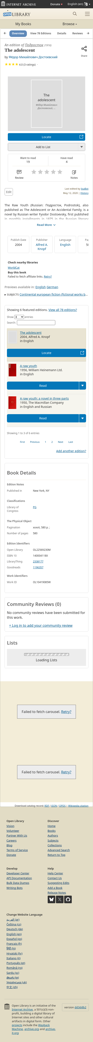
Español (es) (14, 939)
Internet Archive (22, 1009)
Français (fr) (14, 944)
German (52, 287)
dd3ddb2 (80, 1007)
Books (52, 831)
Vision (10, 826)
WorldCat (14, 268)
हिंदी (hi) (11, 948)
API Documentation (19, 878)
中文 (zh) (12, 987)
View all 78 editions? (63, 310)
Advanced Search (59, 850)
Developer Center (18, 873)
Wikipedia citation (78, 805)
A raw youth (28, 366)
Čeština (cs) (14, 924)
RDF (46, 805)
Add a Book (55, 888)
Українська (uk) (17, 982)
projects (17, 1025)
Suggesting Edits (58, 883)
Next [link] (60, 441)
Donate (56, 4)
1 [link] (45, 441)
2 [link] (52, 441)
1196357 (38, 567)
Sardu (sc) (13, 973)
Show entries (20, 317)
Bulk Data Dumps (18, 883)
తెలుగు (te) (13, 977)
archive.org (31, 1029)
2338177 (38, 561)
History (84, 193)
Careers (11, 840)
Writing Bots (15, 888)
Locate (46, 137)
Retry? (48, 276)
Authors (53, 835)
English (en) (14, 934)
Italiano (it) (14, 958)
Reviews (77, 33)
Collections (55, 845)
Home (51, 826)
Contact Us (55, 878)
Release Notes (57, 893)
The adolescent (30, 333)
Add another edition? (71, 451)
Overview (18, 33)
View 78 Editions (40, 33)
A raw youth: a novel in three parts (44, 398)
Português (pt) (16, 963)
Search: (31, 322)
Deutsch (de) (15, 929)
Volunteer (13, 831)
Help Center (55, 873)
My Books (23, 24)
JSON (54, 805)
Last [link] (71, 441)
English (65, 245)
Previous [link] (35, 441)
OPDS (62, 805)
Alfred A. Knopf (42, 247)
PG (34, 507)
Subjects (53, 840)
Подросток (34, 45)
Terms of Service (17, 850)
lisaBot (84, 188)
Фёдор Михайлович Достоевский (33, 57)
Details (61, 33)
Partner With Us (17, 835)
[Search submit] (74, 13)
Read (43, 386)
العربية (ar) (13, 919)
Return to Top (56, 855)
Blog (9, 845)
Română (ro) (15, 968)
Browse (62, 24)
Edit (8, 192)
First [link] (22, 441)
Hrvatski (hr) (15, 953)
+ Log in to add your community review (40, 625)
